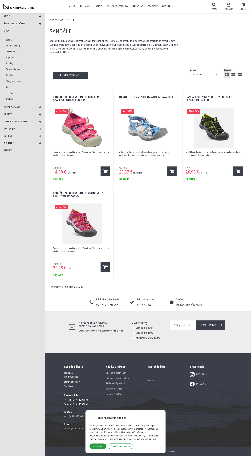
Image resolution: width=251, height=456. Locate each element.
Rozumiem (98, 446)
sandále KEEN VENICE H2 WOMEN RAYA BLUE (146, 97)
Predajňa (138, 6)
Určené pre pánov (145, 327)
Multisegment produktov (148, 338)
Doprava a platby (113, 394)
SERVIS (99, 6)
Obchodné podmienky (117, 6)
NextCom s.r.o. (174, 451)
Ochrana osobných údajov (118, 378)
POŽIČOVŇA (85, 6)
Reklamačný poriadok (115, 383)
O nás (72, 6)
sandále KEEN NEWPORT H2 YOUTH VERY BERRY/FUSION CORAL (78, 194)
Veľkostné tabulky (114, 389)
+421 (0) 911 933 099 (73, 416)
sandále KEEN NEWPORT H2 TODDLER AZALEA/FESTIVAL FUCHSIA (76, 98)
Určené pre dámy (144, 333)
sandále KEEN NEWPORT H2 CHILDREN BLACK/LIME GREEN (209, 98)
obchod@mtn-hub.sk (73, 428)
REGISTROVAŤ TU (210, 325)
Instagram (167, 6)
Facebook (153, 6)
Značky (151, 380)
